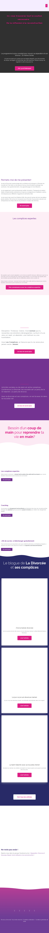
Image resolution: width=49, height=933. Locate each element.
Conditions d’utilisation (28, 919)
